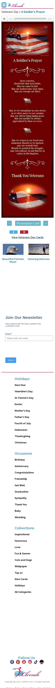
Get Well (20, 485)
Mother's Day (22, 410)
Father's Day (22, 417)
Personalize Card (28, 223)
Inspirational (22, 534)
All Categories (23, 592)
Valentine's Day (24, 391)
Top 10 (19, 572)
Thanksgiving (22, 436)
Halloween (21, 429)
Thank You (21, 504)
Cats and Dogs (23, 560)
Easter (18, 404)
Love (17, 547)
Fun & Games (22, 553)
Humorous (21, 540)
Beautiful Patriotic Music (13, 260)
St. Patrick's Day (24, 397)
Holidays (20, 585)
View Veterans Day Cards (27, 237)
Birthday (20, 459)
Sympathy (20, 498)
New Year (20, 385)
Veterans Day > (11, 12)
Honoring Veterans (39, 259)
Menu (3, 5)
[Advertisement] (27, 288)
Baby (18, 510)
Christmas (21, 442)
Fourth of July (23, 423)
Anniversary (21, 466)
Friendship (21, 478)
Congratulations (24, 472)
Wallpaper (21, 566)
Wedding (20, 517)
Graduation (21, 491)
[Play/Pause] (4, 19)
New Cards (21, 579)
